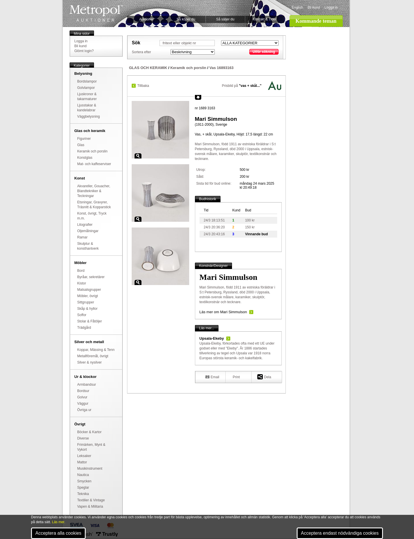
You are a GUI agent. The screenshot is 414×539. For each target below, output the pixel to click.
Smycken (84, 481)
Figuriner (84, 139)
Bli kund (314, 7)
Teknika (83, 494)
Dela (264, 376)
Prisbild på (242, 86)
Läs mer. (58, 522)
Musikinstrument (89, 469)
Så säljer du (225, 19)
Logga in (331, 7)
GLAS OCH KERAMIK (148, 68)
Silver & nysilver (89, 362)
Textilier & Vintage (91, 500)
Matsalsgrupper (89, 290)
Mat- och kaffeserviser (94, 164)
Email (212, 376)
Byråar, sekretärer (91, 277)
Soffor (82, 315)
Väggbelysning (88, 116)
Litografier (85, 225)
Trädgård (84, 328)
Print (236, 377)
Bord (81, 271)
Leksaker (84, 456)
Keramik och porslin (92, 151)
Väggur (83, 404)
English (297, 7)
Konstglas (85, 158)
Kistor (81, 283)
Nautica (83, 475)
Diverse (83, 438)
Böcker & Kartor (89, 432)
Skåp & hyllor (87, 309)
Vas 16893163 (221, 68)
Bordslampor (87, 81)
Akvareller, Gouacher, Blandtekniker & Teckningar (93, 191)
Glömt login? (84, 51)
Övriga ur (84, 410)
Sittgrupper (85, 302)
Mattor (82, 462)
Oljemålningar (88, 231)
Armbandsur (86, 385)
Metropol (96, 13)
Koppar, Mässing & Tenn (96, 350)
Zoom (138, 155)
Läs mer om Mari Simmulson (223, 312)
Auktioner (146, 19)
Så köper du (186, 19)
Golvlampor (86, 88)
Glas (81, 145)
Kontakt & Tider (264, 19)
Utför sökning (264, 52)
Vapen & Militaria (90, 506)
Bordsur (83, 391)
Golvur (82, 397)
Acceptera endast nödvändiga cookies (340, 533)
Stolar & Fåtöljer (89, 321)
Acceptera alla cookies (58, 533)
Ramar (82, 237)
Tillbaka (143, 86)
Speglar (83, 488)
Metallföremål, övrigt (92, 356)
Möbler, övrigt (87, 296)
